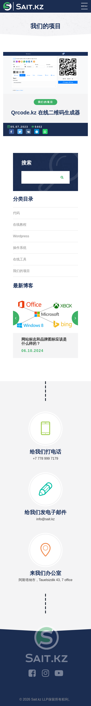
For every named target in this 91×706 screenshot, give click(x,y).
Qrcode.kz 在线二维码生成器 (45, 112)
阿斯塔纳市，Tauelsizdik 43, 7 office (46, 580)
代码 (16, 213)
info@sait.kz (45, 519)
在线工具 (19, 259)
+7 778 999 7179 (45, 458)
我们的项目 (45, 102)
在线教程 (19, 224)
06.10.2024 (32, 351)
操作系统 (19, 247)
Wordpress (21, 236)
